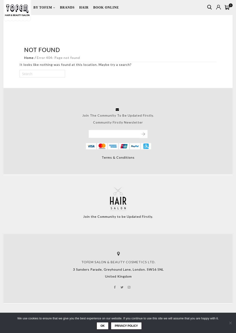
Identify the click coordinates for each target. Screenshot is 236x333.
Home (29, 58)
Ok (102, 325)
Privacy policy (126, 325)
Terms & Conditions (118, 157)
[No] (230, 323)
